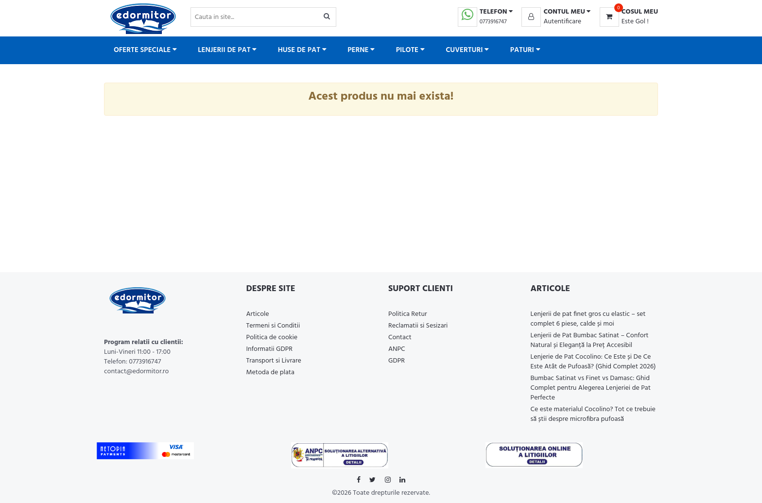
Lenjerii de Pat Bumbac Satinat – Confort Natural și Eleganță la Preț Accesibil (590, 340)
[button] (555, 12)
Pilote (410, 50)
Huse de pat (302, 50)
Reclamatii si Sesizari (418, 325)
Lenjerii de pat (227, 50)
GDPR (396, 360)
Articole (257, 314)
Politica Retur (407, 314)
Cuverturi (467, 50)
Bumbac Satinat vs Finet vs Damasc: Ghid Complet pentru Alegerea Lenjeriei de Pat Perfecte (591, 388)
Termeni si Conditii (273, 325)
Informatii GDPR (269, 349)
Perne (361, 50)
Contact (400, 337)
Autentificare (562, 21)
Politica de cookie (272, 337)
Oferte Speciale (145, 50)
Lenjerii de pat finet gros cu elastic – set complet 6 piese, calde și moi (588, 319)
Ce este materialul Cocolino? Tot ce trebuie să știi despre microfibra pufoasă (593, 414)
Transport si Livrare (273, 360)
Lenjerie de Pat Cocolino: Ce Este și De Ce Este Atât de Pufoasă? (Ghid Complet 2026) (593, 361)
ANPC (396, 349)
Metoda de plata (270, 372)
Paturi (525, 50)
